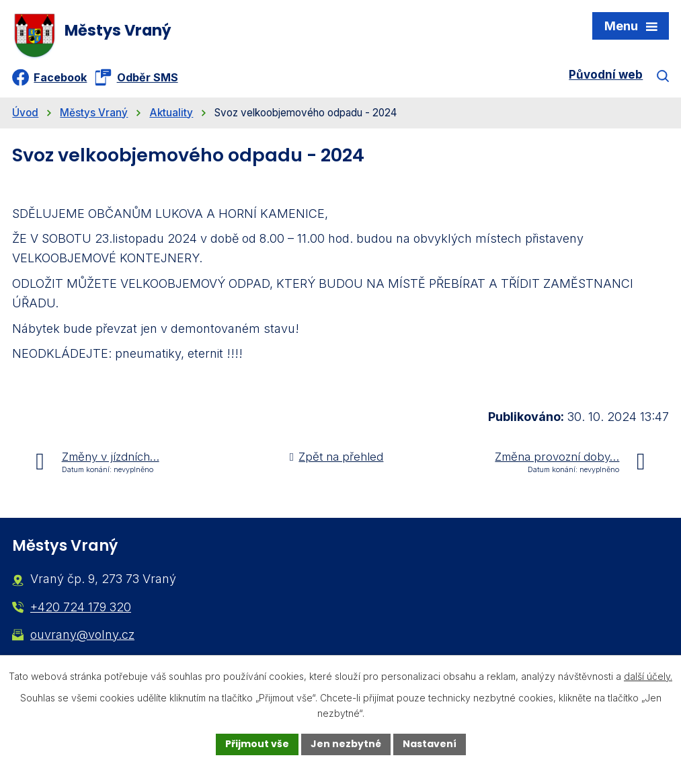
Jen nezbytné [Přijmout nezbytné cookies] (346, 744)
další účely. (648, 676)
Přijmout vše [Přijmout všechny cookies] (257, 744)
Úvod (25, 112)
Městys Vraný (94, 112)
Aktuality (171, 112)
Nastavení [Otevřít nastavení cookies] (429, 744)
